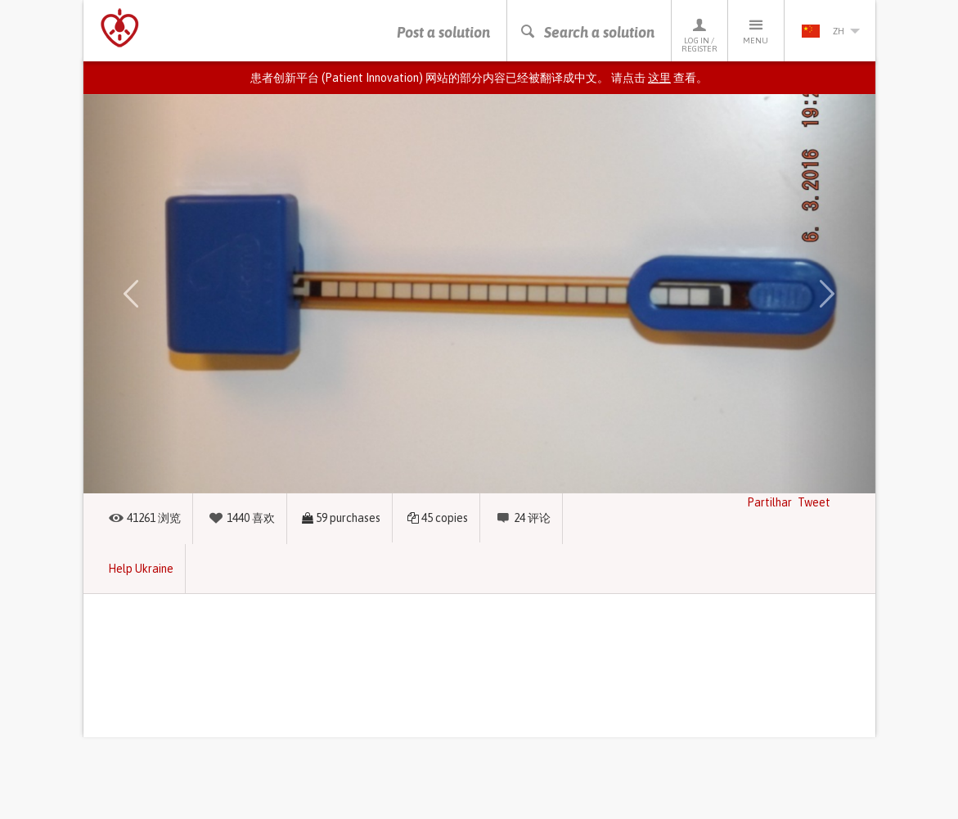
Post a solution (443, 32)
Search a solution (586, 32)
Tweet (814, 502)
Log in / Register (699, 34)
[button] (130, 293)
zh (830, 31)
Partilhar (769, 502)
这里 (659, 77)
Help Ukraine (140, 568)
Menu (756, 30)
